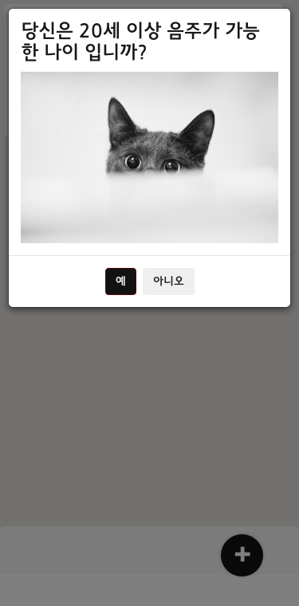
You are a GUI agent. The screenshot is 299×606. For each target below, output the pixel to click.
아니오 (168, 281)
